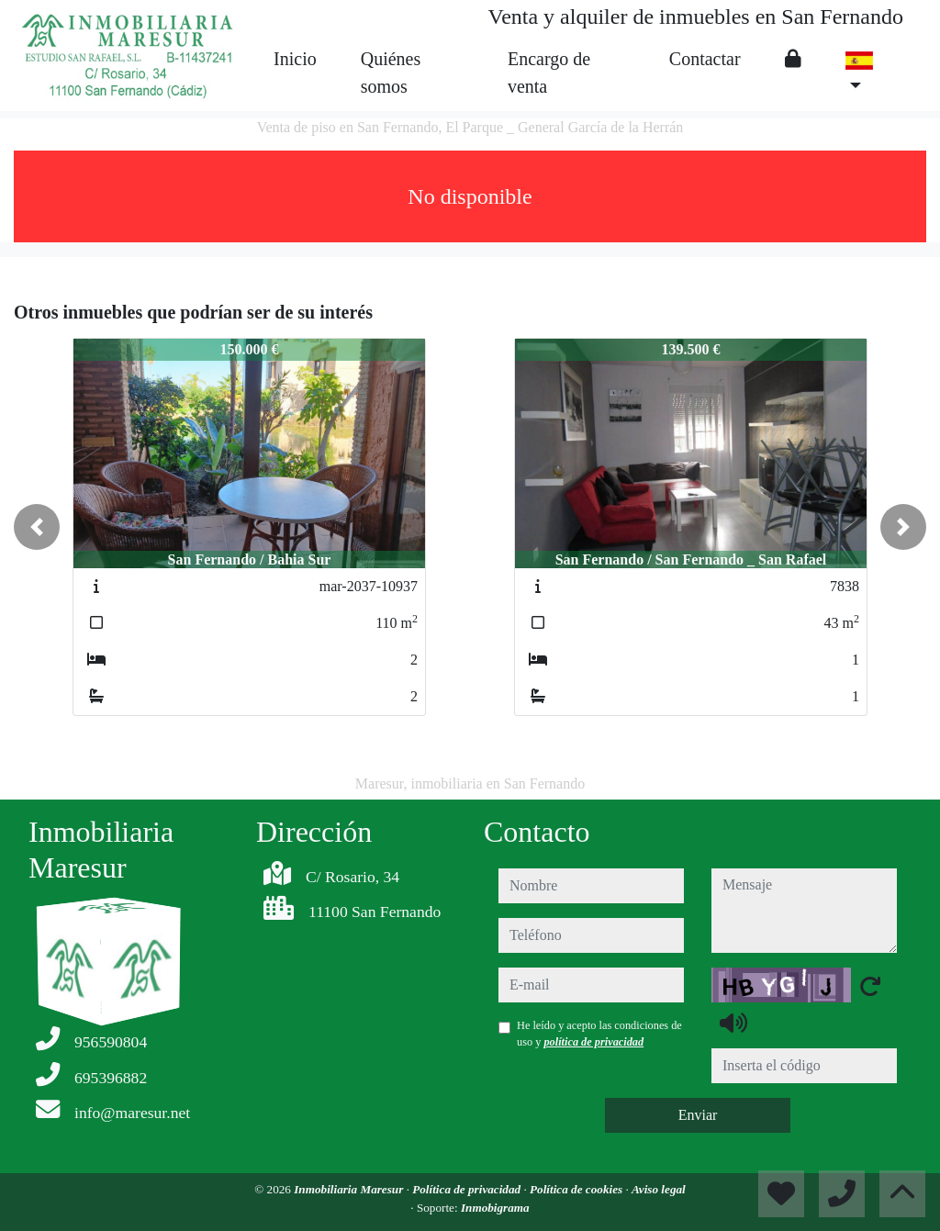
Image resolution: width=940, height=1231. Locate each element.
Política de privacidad (467, 1189)
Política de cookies (577, 1189)
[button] (37, 527)
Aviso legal (659, 1189)
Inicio (295, 59)
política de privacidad (593, 1041)
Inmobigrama (495, 1207)
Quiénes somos (391, 72)
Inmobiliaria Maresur (350, 1189)
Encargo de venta (549, 72)
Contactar (705, 59)
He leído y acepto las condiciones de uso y (599, 1033)
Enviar (698, 1115)
